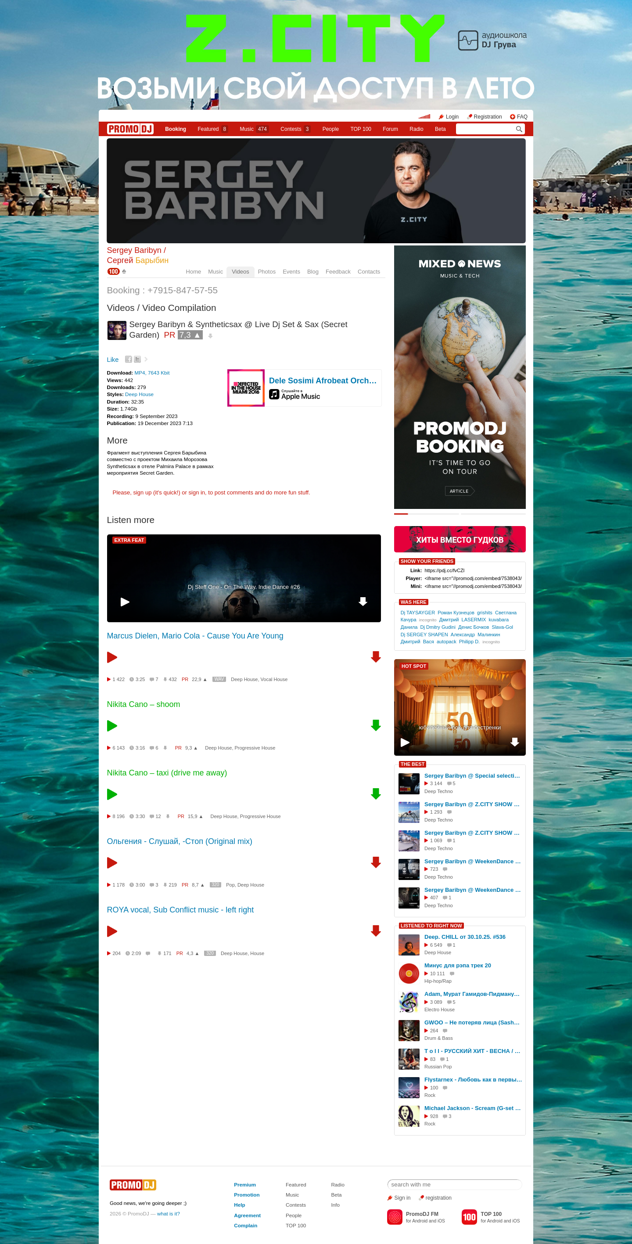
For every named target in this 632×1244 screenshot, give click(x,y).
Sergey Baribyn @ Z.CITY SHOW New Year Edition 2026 (473, 804)
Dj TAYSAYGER (418, 612)
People (331, 129)
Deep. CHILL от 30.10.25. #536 (465, 937)
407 (434, 897)
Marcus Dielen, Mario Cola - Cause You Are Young (195, 635)
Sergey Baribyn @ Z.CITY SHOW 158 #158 (473, 833)
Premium (245, 1184)
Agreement (247, 1215)
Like (113, 359)
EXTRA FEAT (129, 540)
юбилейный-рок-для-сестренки (460, 727)
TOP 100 (360, 129)
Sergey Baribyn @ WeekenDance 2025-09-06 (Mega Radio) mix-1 (473, 861)
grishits (484, 612)
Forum (390, 129)
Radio (416, 129)
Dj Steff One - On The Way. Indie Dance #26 (244, 587)
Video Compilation (179, 308)
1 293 (436, 812)
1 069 (436, 840)
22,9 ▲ (199, 679)
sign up (142, 492)
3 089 (436, 1002)
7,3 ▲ (190, 334)
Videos (240, 271)
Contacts (369, 271)
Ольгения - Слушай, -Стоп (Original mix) (179, 841)
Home (193, 271)
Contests (296, 1205)
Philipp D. (469, 641)
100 (434, 1087)
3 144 (436, 783)
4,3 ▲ (193, 953)
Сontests (295, 129)
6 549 (436, 945)
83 (432, 1059)
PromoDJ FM (422, 1214)
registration (439, 1198)
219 (173, 884)
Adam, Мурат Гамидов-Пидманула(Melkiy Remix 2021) (473, 994)
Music (254, 129)
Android (419, 1221)
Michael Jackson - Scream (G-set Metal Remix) (473, 1108)
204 (117, 953)
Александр (463, 634)
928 (434, 1116)
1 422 (119, 679)
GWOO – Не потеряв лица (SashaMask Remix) (473, 1022)
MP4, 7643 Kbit (151, 372)
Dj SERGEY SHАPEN (424, 634)
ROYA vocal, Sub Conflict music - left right (180, 909)
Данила (409, 627)
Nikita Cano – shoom (143, 704)
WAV (219, 679)
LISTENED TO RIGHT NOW (431, 925)
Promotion (246, 1194)
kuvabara (499, 619)
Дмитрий (449, 619)
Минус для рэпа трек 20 (457, 965)
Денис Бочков (473, 627)
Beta (440, 129)
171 (167, 953)
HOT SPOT (414, 666)
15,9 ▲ (195, 816)
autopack (446, 641)
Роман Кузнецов (456, 612)
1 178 (119, 884)
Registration (488, 116)
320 (215, 885)
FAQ (522, 116)
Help (239, 1205)
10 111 (437, 973)
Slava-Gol (503, 627)
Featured (213, 129)
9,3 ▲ (191, 747)
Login (452, 116)
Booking (175, 129)
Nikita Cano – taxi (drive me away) (167, 772)
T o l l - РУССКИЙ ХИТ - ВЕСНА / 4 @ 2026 (473, 1051)
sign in (197, 492)
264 (434, 1030)
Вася (428, 641)
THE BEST (412, 764)
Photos (267, 271)
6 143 (119, 747)
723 (434, 869)
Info (335, 1205)
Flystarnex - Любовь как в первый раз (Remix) (473, 1079)
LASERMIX (474, 619)
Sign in (403, 1198)
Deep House (139, 394)
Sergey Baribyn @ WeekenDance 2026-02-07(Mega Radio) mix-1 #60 (473, 890)
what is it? (168, 1213)
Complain (245, 1225)
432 (173, 679)
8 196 (119, 816)
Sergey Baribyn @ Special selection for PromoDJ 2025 (473, 776)
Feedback (338, 271)
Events (291, 271)
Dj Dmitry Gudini (437, 627)
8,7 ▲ (198, 884)
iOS (441, 1221)
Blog (313, 271)
